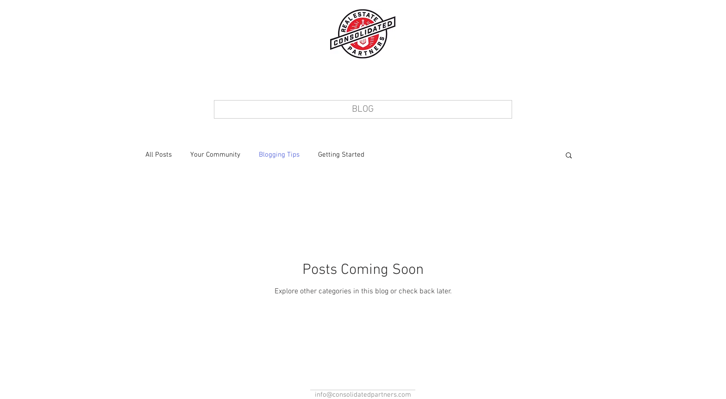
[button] (568, 156)
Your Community (215, 155)
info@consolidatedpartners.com (363, 395)
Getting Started (341, 155)
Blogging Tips (279, 155)
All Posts (158, 155)
